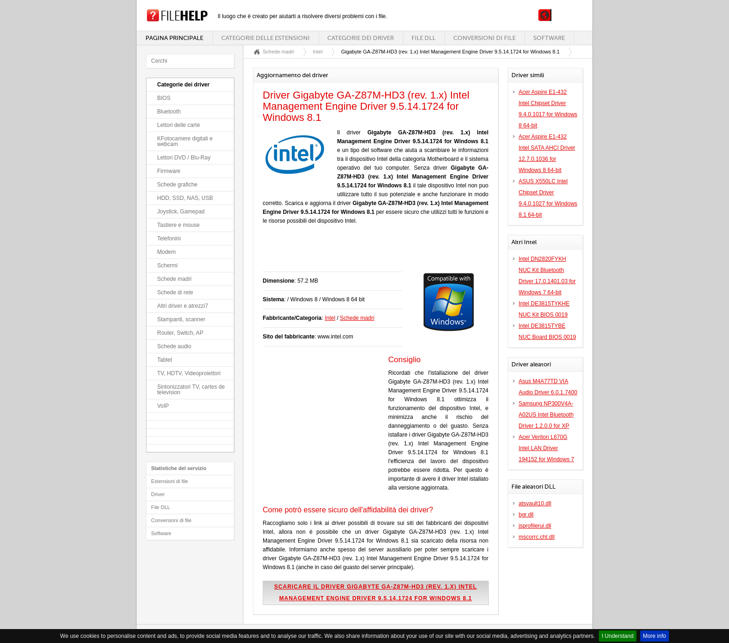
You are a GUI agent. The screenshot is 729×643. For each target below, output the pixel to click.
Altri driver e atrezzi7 (182, 306)
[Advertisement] (371, 253)
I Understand (618, 636)
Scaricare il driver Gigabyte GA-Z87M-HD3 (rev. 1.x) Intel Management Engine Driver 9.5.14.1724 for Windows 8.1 (375, 592)
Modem (166, 252)
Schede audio (174, 346)
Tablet (164, 360)
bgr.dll (526, 514)
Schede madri (174, 279)
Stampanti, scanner (181, 319)
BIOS (164, 98)
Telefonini (169, 238)
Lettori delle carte (178, 125)
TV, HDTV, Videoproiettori (188, 373)
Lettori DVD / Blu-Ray (184, 157)
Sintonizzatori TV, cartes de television (191, 390)
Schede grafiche (177, 184)
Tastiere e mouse (178, 225)
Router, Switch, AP (180, 333)
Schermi (167, 265)
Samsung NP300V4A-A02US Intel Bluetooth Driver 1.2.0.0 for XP (546, 414)
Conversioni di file (484, 37)
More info (654, 636)
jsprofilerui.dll (535, 526)
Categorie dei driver (360, 37)
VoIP (163, 406)
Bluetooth (169, 111)
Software (549, 37)
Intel (318, 51)
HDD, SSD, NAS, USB (185, 198)
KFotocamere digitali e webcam (184, 141)
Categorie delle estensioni (265, 37)
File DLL (423, 37)
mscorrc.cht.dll (537, 537)
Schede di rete (175, 292)
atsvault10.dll (535, 503)
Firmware (168, 171)
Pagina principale (174, 37)
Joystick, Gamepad (181, 211)
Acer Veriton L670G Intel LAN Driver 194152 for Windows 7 (546, 448)
